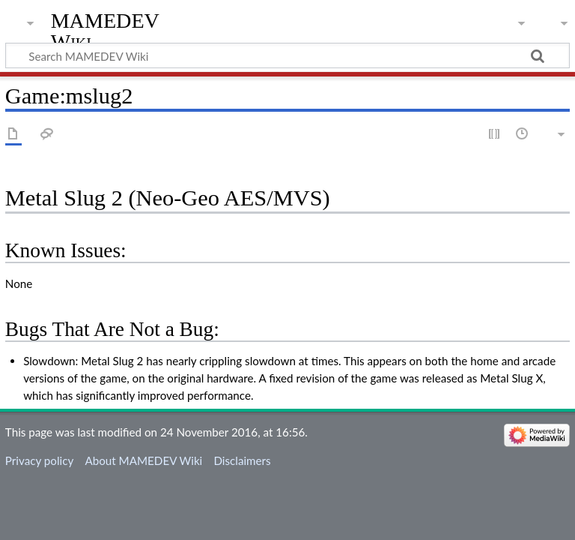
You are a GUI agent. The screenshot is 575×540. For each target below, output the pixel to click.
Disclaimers (241, 460)
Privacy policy (39, 460)
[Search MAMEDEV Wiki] (287, 56)
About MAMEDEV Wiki (143, 460)
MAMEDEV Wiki (105, 31)
